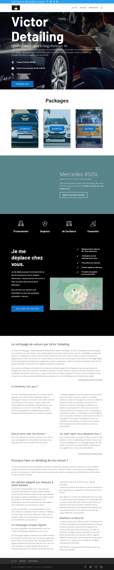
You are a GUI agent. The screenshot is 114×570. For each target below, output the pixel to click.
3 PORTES (25, 128)
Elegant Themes (25, 567)
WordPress (48, 567)
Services (23, 561)
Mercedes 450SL (79, 174)
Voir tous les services (27, 309)
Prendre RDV (22, 84)
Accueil (14, 561)
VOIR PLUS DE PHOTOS (73, 195)
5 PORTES (57, 128)
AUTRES (89, 128)
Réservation (33, 561)
